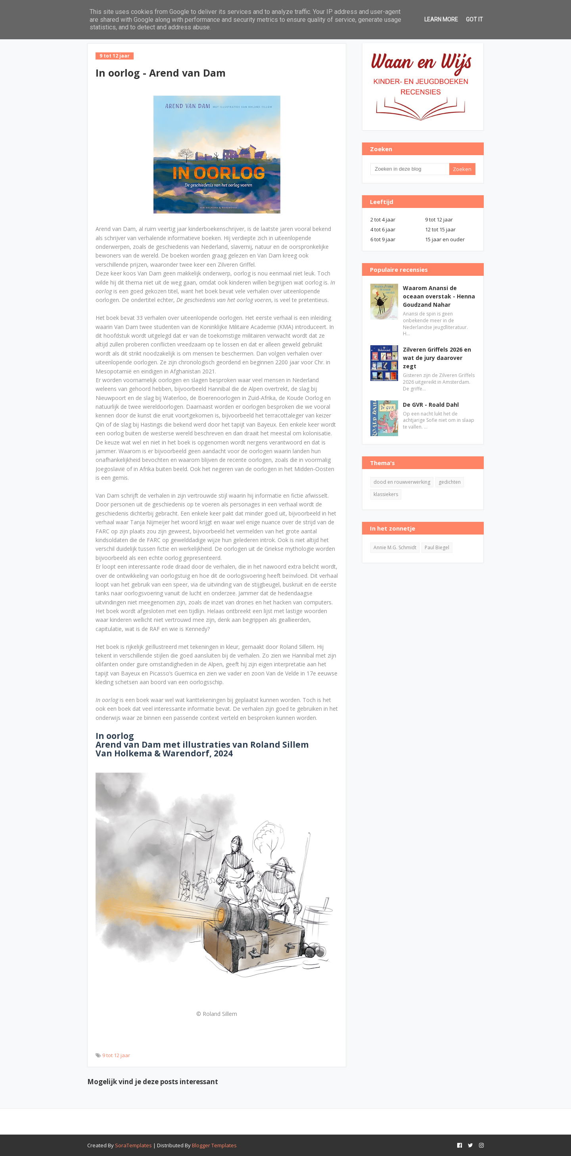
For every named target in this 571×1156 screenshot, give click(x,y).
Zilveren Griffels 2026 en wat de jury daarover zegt (437, 358)
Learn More (441, 19)
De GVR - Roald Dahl (431, 404)
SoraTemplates (133, 1145)
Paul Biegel (437, 547)
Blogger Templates (214, 1145)
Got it (474, 19)
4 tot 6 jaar (382, 229)
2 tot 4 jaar (382, 219)
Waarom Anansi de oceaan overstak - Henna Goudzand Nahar (439, 296)
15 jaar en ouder (445, 239)
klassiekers (386, 494)
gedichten (450, 482)
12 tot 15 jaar (440, 229)
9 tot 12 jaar (116, 1055)
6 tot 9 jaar (382, 239)
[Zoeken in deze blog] (409, 169)
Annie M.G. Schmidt (395, 547)
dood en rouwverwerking (402, 482)
